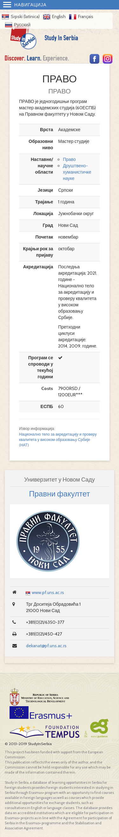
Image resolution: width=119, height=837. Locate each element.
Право (69, 159)
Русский (22, 25)
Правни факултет (59, 493)
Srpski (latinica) (25, 16)
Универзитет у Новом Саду (59, 479)
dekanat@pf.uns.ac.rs (46, 646)
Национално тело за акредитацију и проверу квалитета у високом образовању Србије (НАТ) (58, 439)
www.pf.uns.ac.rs (48, 592)
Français (85, 16)
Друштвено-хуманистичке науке (77, 172)
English (59, 16)
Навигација (25, 5)
